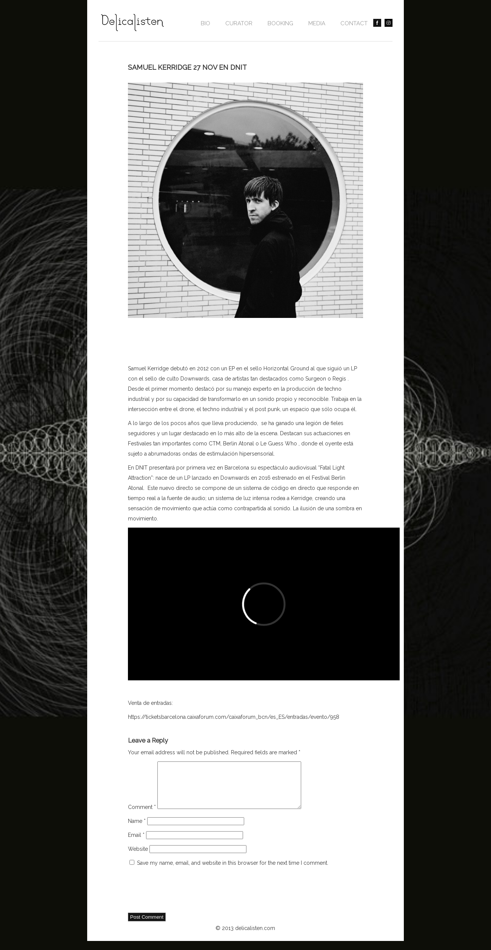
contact (354, 23)
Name (137, 830)
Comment (142, 816)
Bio (205, 23)
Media (316, 23)
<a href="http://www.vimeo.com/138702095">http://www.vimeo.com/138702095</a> (264, 604)
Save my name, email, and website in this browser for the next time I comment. (232, 872)
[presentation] (185, 899)
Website (138, 858)
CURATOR (238, 23)
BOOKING (280, 23)
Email (136, 844)
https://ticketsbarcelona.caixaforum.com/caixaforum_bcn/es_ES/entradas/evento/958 (233, 717)
